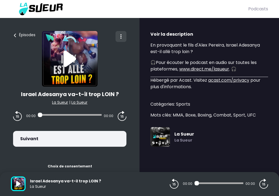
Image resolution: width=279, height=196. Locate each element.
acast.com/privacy (228, 80)
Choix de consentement (70, 166)
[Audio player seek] (70, 114)
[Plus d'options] (121, 36)
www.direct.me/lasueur (204, 69)
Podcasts (258, 9)
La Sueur (60, 102)
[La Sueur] (129, 9)
